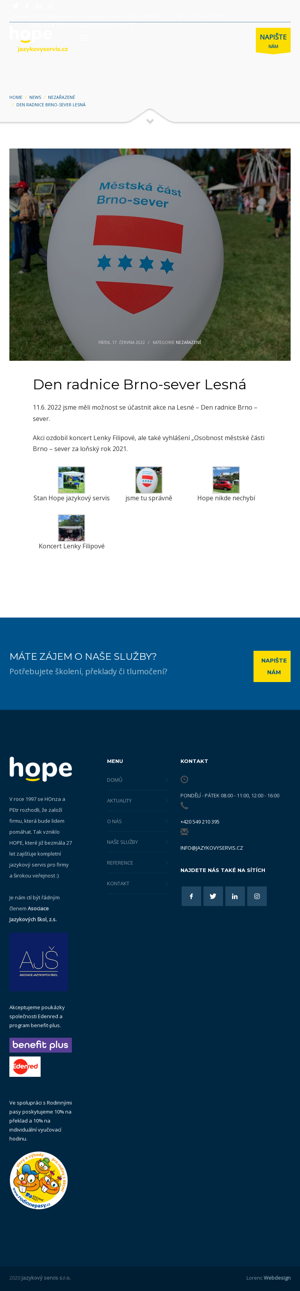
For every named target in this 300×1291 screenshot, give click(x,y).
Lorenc (268, 1277)
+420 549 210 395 (200, 821)
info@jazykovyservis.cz (211, 847)
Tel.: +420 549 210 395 (200, 16)
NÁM (273, 42)
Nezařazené (189, 342)
